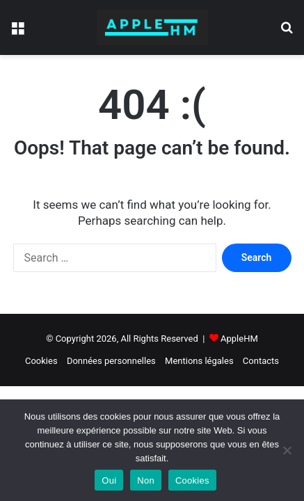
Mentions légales (199, 361)
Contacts (261, 361)
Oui (109, 480)
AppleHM (239, 338)
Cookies (41, 361)
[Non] (287, 450)
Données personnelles (111, 361)
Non (145, 480)
